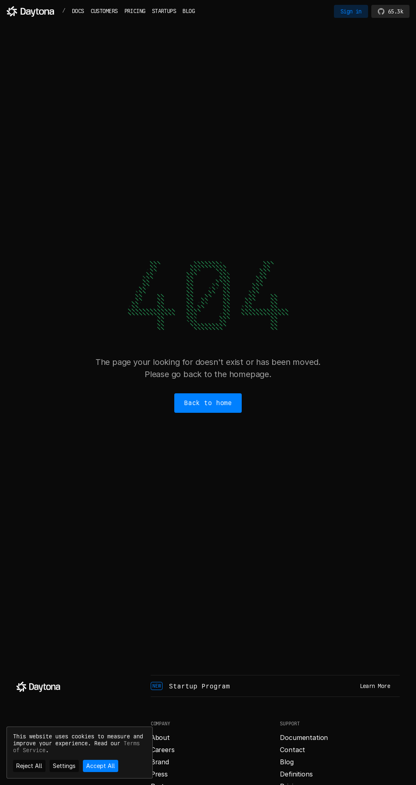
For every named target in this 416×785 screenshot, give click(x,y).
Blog (286, 762)
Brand (160, 762)
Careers (163, 750)
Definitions (296, 774)
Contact (292, 750)
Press (159, 774)
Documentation (304, 737)
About (160, 737)
